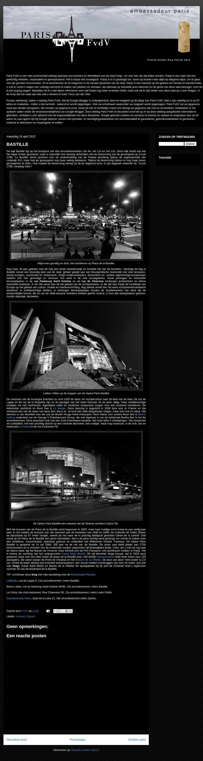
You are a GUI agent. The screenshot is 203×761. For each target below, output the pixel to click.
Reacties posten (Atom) (85, 749)
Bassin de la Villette (88, 559)
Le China (24, 426)
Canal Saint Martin (73, 553)
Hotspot (20, 616)
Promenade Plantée (83, 574)
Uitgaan (31, 616)
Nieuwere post (16, 739)
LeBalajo (11, 580)
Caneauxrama (105, 556)
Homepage (77, 739)
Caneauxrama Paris (18, 598)
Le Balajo (59, 408)
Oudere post (137, 739)
